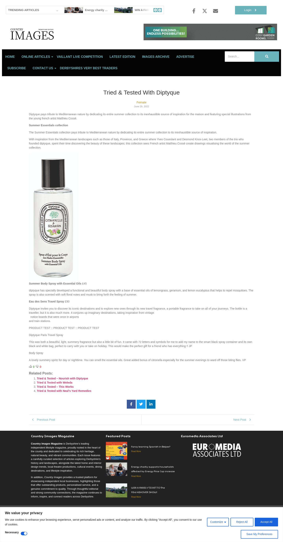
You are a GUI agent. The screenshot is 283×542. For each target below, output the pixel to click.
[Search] (239, 74)
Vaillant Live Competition (80, 74)
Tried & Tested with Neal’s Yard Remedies (64, 408)
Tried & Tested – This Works (55, 404)
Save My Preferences (259, 534)
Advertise (185, 74)
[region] (141, 524)
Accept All (266, 522)
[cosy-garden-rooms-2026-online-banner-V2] (210, 39)
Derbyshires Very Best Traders (89, 85)
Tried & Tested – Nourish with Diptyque (62, 395)
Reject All (241, 522)
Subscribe (16, 85)
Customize (215, 522)
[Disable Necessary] (24, 533)
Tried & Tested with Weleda (54, 400)
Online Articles (36, 74)
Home (10, 74)
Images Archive (155, 74)
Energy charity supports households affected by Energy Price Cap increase (153, 486)
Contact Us (44, 85)
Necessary (12, 532)
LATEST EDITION (122, 74)
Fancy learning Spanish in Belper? (94, 10)
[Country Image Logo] (55, 42)
